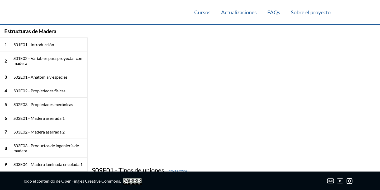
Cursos (202, 12)
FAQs (273, 12)
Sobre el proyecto (311, 12)
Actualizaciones (239, 12)
